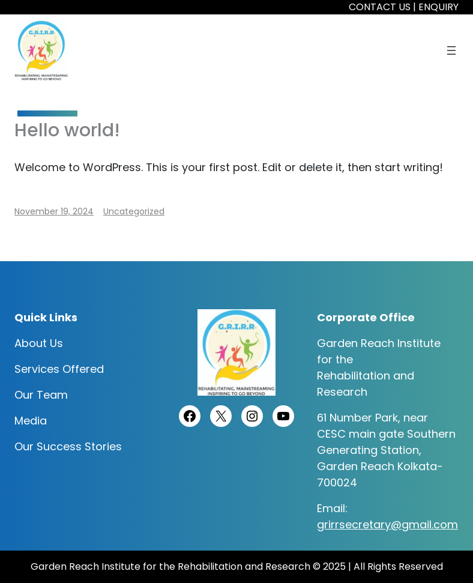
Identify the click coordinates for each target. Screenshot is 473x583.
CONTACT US (380, 7)
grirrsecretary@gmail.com (387, 524)
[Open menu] (451, 50)
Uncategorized (133, 211)
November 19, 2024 (54, 211)
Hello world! (67, 130)
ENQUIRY (438, 7)
